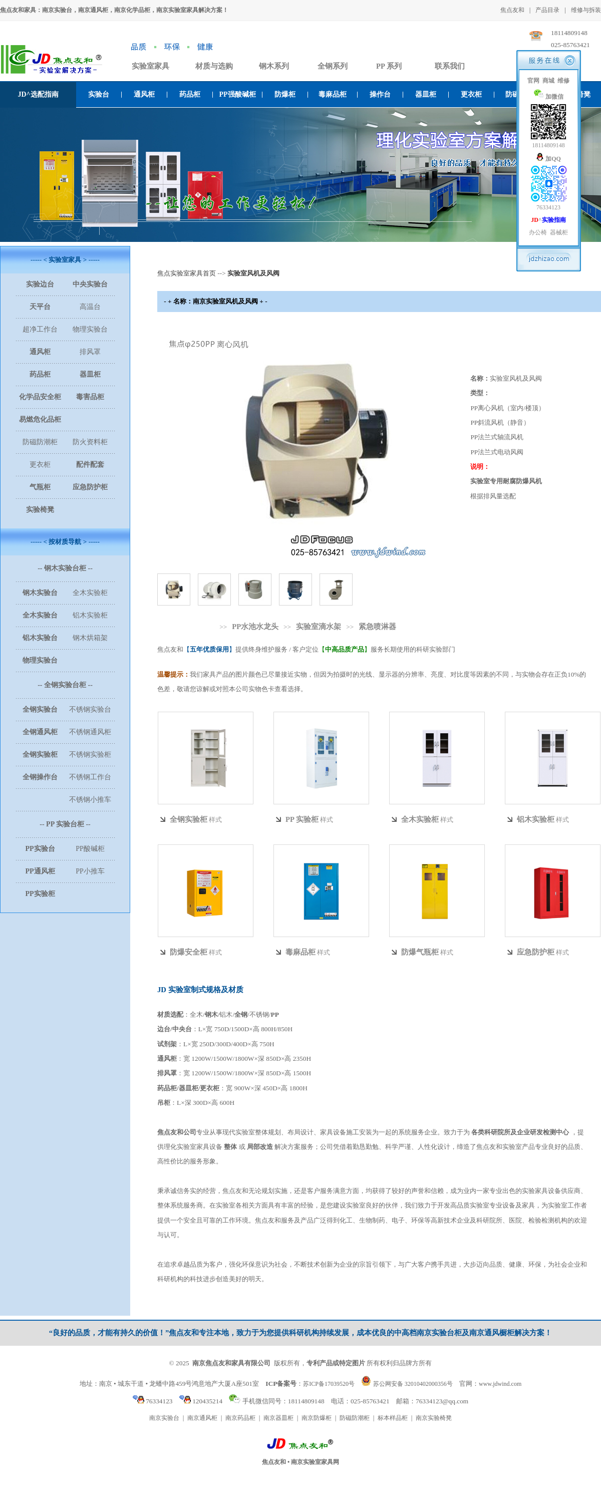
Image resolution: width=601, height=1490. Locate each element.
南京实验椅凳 (434, 1417)
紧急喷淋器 (377, 627)
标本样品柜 (393, 1417)
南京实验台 (164, 1417)
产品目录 (547, 10)
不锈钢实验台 (90, 709)
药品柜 (189, 94)
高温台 (90, 307)
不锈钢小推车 (90, 799)
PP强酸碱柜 (237, 94)
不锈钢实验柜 (90, 754)
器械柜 (559, 232)
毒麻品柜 (333, 94)
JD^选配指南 (38, 94)
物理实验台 (90, 329)
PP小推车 (90, 871)
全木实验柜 (90, 593)
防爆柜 (284, 94)
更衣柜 (471, 94)
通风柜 (144, 94)
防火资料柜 (90, 442)
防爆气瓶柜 (420, 952)
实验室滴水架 (318, 627)
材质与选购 (214, 66)
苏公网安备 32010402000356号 (413, 1383)
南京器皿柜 (278, 1417)
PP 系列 (389, 66)
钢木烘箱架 (90, 638)
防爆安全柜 (188, 952)
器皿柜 (425, 94)
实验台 (98, 94)
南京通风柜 (202, 1417)
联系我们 (450, 66)
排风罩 (90, 352)
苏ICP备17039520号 (329, 1383)
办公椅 (538, 232)
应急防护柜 (535, 952)
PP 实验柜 (302, 819)
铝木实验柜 (90, 615)
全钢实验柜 (188, 819)
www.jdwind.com (500, 1383)
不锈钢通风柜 (90, 732)
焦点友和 (512, 10)
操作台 (380, 94)
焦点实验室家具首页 (186, 273)
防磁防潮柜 (40, 442)
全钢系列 (333, 66)
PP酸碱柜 (90, 848)
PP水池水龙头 (255, 627)
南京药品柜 (240, 1417)
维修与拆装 (586, 10)
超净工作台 (40, 329)
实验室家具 (150, 66)
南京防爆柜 (317, 1417)
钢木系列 (274, 66)
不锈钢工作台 (90, 777)
